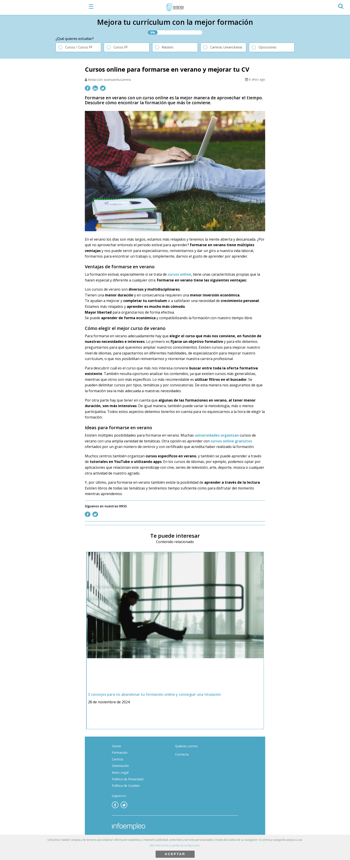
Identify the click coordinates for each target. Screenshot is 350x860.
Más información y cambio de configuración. (175, 845)
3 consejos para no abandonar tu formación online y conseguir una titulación (154, 694)
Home (116, 746)
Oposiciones (267, 47)
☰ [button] (91, 6)
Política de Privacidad (127, 779)
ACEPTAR (175, 854)
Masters (167, 47)
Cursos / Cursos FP (78, 47)
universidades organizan (217, 435)
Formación (119, 752)
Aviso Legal (120, 772)
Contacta (182, 754)
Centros (117, 759)
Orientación (120, 766)
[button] (340, 5)
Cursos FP (120, 47)
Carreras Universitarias (226, 47)
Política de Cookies (126, 785)
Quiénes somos (186, 746)
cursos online (179, 274)
